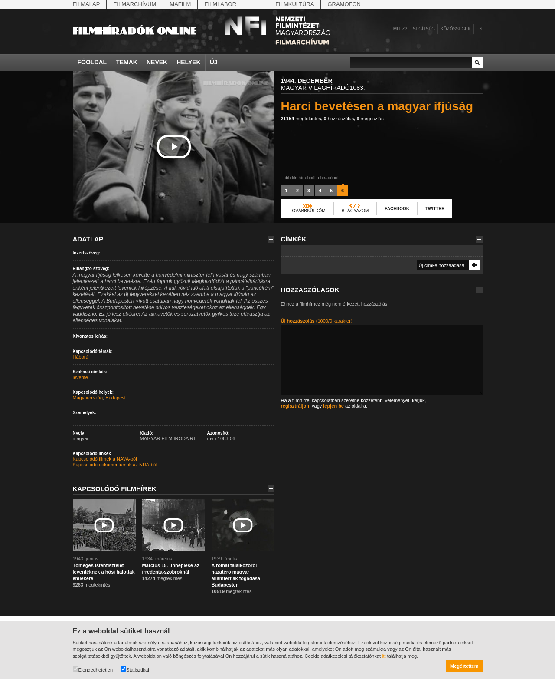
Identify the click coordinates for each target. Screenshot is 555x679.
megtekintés (301, 118)
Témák (126, 62)
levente (80, 377)
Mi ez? (400, 28)
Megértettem (464, 666)
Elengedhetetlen (93, 669)
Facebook (397, 208)
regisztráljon (295, 406)
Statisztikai (135, 669)
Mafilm (180, 4)
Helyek (188, 62)
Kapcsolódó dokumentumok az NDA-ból (115, 464)
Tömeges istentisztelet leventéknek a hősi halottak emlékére (104, 572)
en (480, 28)
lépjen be (333, 406)
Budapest (115, 397)
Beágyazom (355, 210)
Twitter (434, 208)
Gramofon (344, 4)
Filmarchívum (134, 4)
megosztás (369, 118)
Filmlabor (220, 4)
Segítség (424, 28)
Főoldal (92, 62)
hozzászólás (339, 118)
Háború (80, 356)
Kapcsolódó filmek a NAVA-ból (105, 458)
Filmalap (86, 4)
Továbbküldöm (308, 210)
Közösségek (455, 28)
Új (214, 62)
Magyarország (88, 397)
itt (384, 656)
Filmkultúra (294, 4)
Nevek (157, 62)
